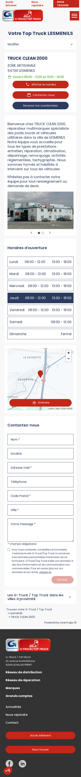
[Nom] (40, 439)
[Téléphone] (40, 481)
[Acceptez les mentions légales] (8, 549)
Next (50, 233)
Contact (12, 723)
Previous (31, 233)
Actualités (13, 707)
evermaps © (68, 622)
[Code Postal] (40, 495)
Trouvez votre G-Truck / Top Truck (29, 609)
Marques (13, 688)
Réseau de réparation (23, 680)
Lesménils (16, 613)
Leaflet (51, 408)
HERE (70, 408)
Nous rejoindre (16, 715)
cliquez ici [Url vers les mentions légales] (45, 572)
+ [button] (68, 353)
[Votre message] (40, 530)
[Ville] (40, 509)
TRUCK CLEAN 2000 (23, 617)
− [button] (68, 359)
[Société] (40, 453)
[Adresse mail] (40, 467)
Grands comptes (19, 696)
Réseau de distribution (24, 672)
